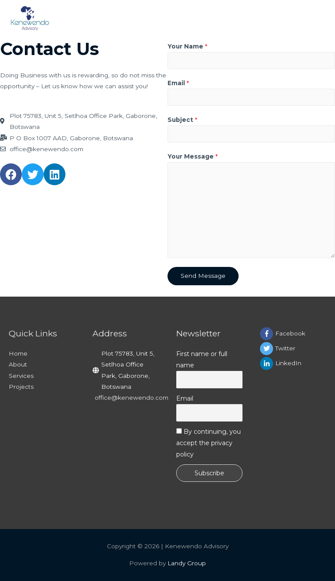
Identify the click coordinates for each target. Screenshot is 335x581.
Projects (21, 386)
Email (178, 83)
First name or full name (201, 359)
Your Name (187, 46)
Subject (182, 119)
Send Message (203, 275)
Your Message (193, 156)
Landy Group (187, 563)
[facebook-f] (293, 333)
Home (18, 353)
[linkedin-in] (293, 363)
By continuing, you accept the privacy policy (208, 443)
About (18, 364)
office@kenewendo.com (131, 397)
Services (21, 375)
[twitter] (293, 348)
